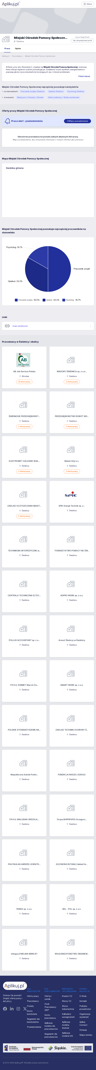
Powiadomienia (34, 1027)
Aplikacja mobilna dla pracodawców (51, 1026)
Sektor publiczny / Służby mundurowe (63, 97)
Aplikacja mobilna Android (66, 1025)
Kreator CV (67, 996)
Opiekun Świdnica (55, 91)
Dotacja (83, 1030)
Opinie (18, 48)
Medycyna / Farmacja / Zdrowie (30, 97)
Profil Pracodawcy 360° (50, 1007)
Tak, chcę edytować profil (82, 40)
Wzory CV (66, 1001)
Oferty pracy (33, 996)
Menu (88, 4)
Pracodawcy (17, 56)
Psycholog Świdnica (75, 91)
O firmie (83, 996)
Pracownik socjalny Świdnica (32, 91)
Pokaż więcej (84, 76)
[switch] (77, 121)
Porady (30, 1006)
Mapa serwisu (86, 1035)
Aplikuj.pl (5, 56)
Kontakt (83, 1001)
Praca (7, 48)
